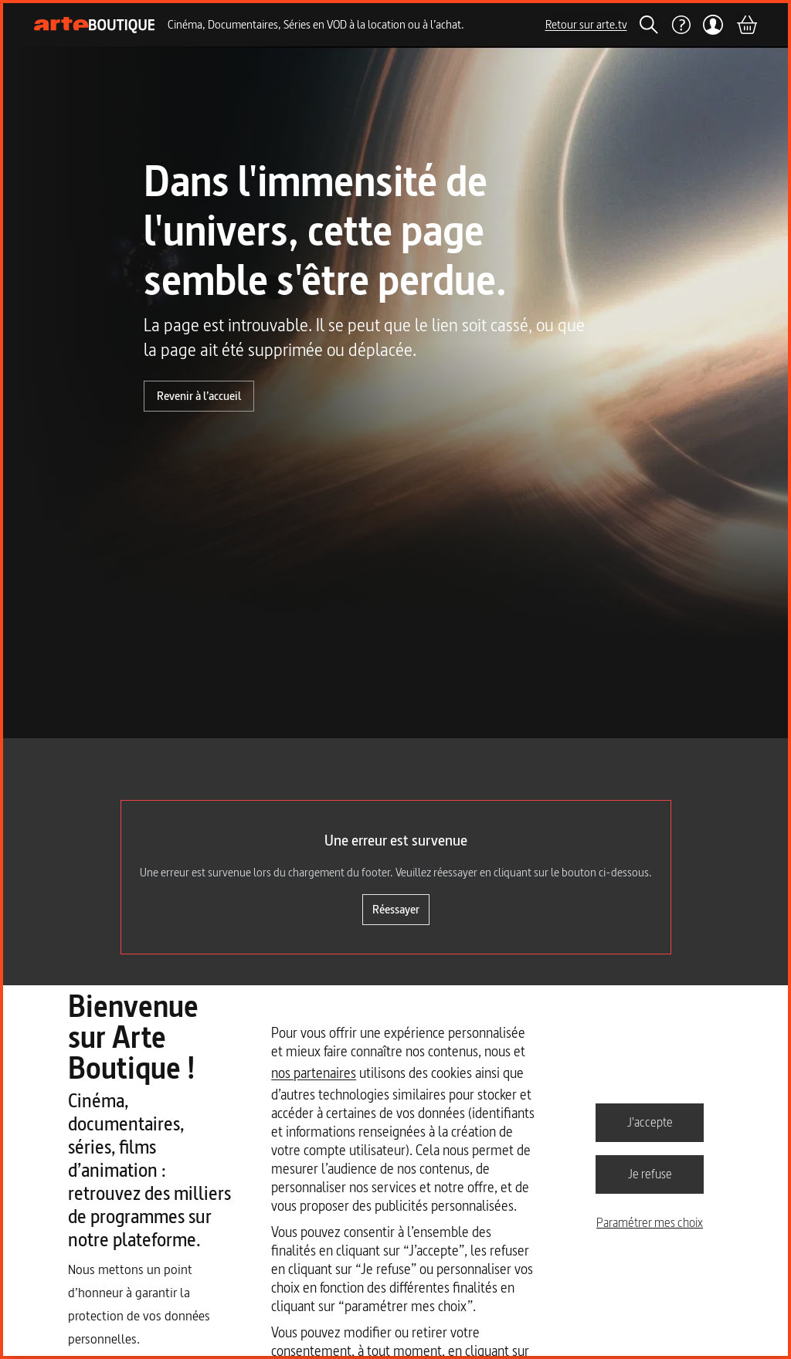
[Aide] (680, 24)
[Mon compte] (713, 24)
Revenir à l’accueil (199, 396)
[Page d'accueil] (94, 25)
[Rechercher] (649, 24)
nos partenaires (313, 1073)
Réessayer (395, 909)
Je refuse (650, 1173)
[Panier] (746, 24)
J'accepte (650, 1121)
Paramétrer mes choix (649, 1222)
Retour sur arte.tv (586, 24)
